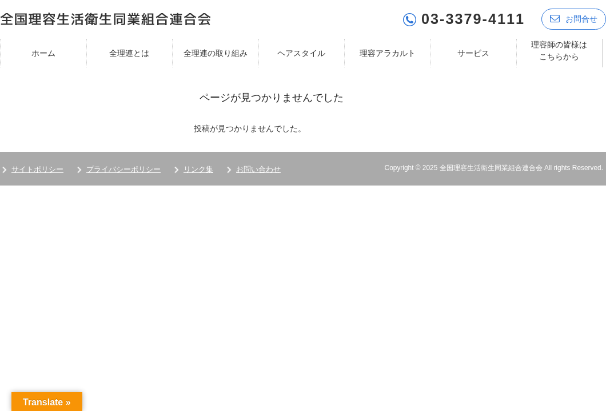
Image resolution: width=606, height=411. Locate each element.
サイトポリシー (37, 169)
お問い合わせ (258, 169)
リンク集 (198, 169)
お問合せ (573, 18)
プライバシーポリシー (123, 169)
